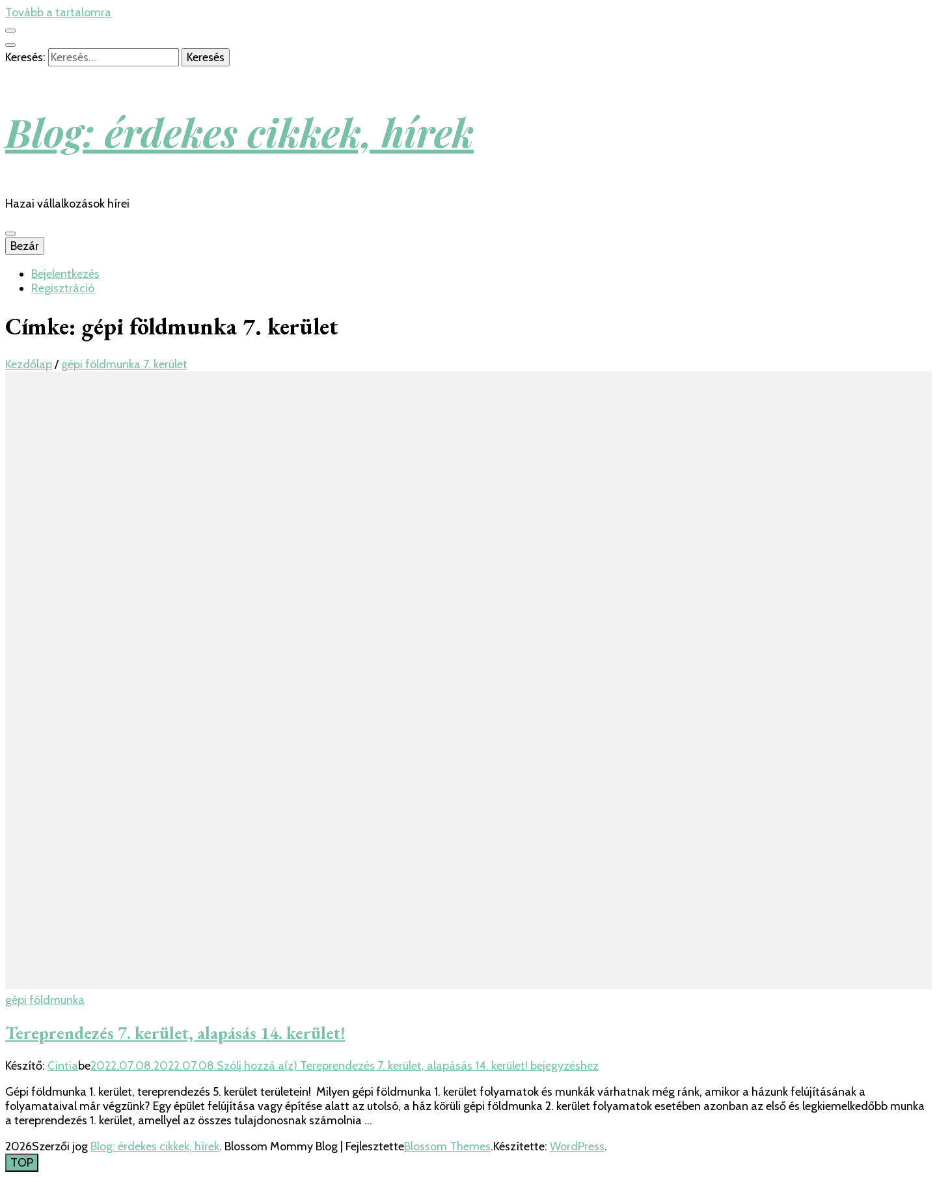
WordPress (577, 1146)
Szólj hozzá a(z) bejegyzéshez (408, 1066)
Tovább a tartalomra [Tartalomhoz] (58, 12)
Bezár (24, 246)
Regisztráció (62, 288)
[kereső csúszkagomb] (10, 45)
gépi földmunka (45, 1000)
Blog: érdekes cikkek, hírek (239, 131)
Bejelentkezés (65, 274)
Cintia (63, 1066)
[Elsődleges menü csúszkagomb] (10, 234)
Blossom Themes (447, 1146)
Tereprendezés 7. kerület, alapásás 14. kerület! (175, 1032)
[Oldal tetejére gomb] (21, 1163)
